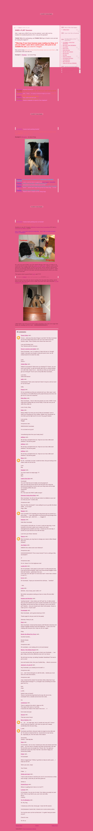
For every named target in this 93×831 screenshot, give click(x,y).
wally (22, 379)
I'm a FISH (65, 46)
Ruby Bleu (24, 398)
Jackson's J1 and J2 (26, 665)
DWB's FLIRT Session (23, 30)
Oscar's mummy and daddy (28, 349)
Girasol (23, 714)
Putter (22, 754)
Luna (22, 588)
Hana (22, 742)
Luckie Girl (24, 566)
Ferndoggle (24, 610)
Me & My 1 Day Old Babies (69, 45)
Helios (44, 266)
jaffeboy (23, 437)
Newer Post (19, 825)
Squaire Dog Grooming (68, 68)
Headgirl (23, 470)
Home (37, 825)
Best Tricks (65, 48)
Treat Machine (66, 59)
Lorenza (23, 789)
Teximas (24, 54)
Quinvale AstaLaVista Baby (28, 495)
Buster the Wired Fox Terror (28, 634)
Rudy (22, 622)
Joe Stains (24, 545)
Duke (22, 410)
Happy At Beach (67, 56)
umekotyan (24, 702)
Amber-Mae (24, 364)
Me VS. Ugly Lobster (68, 51)
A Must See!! (66, 29)
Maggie (23, 511)
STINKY (24, 277)
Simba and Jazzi (25, 774)
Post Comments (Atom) (29, 829)
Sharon (23, 536)
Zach (33, 274)
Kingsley (24, 137)
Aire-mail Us (66, 72)
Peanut (23, 389)
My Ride (65, 55)
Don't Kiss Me (66, 50)
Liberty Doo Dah (25, 478)
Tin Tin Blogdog (25, 800)
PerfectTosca (24, 784)
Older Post (55, 825)
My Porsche (66, 53)
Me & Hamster (66, 61)
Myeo (22, 458)
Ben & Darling (25, 720)
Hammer (23, 519)
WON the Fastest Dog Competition (40, 227)
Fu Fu (22, 578)
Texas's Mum (24, 335)
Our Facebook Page (68, 70)
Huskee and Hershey (26, 598)
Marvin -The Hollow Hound (28, 649)
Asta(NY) (19, 96)
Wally (41, 231)
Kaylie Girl (37, 266)
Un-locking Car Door (68, 58)
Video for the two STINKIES (70, 63)
